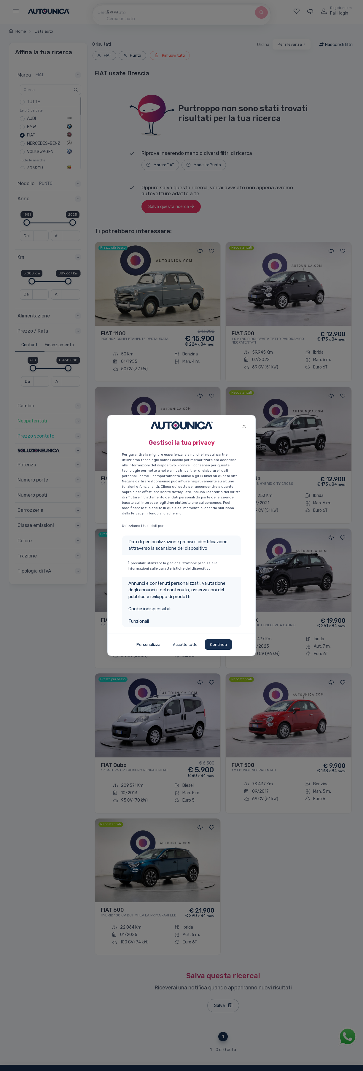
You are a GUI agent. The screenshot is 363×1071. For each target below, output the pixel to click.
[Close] (243, 425)
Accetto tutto (185, 644)
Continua (218, 644)
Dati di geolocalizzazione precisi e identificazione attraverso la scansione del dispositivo (177, 545)
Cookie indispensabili (149, 608)
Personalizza (148, 644)
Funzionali (138, 621)
